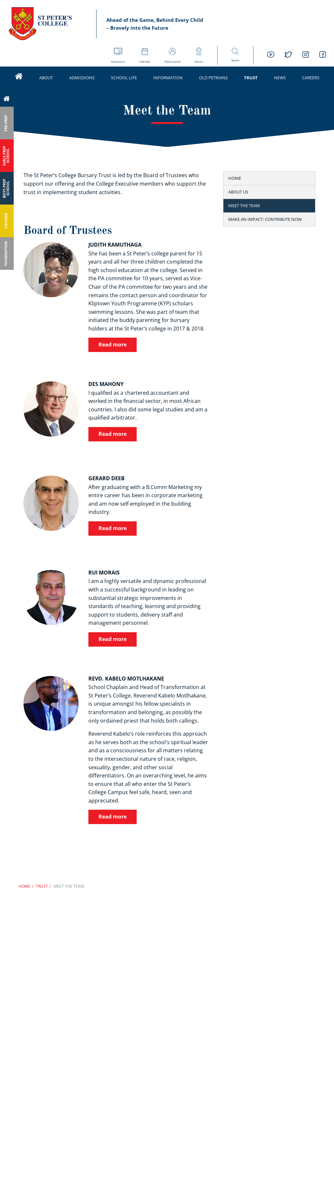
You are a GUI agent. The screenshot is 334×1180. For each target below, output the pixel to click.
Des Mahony (106, 384)
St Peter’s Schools (45, 23)
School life (124, 78)
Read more (113, 344)
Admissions (82, 78)
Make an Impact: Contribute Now (265, 219)
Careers (310, 78)
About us (238, 192)
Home (234, 178)
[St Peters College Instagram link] (306, 55)
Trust (251, 78)
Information (168, 78)
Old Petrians (213, 78)
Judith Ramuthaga (115, 244)
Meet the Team (244, 205)
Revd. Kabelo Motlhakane (126, 678)
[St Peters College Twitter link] (288, 55)
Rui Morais (104, 572)
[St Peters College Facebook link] (322, 55)
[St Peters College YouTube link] (271, 55)
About (46, 78)
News (280, 78)
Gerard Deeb (106, 478)
